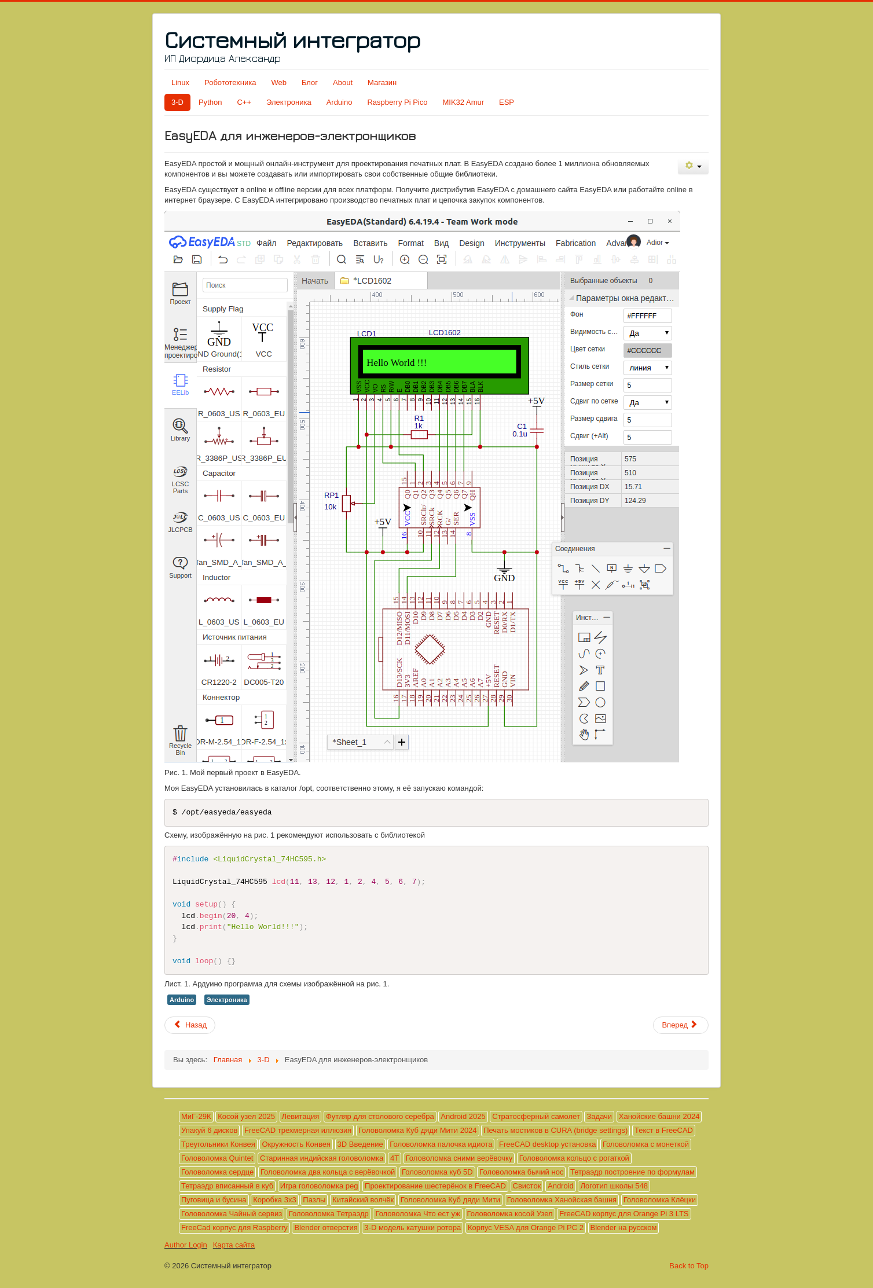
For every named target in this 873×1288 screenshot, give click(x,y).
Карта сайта (234, 1245)
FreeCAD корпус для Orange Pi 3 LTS (623, 1213)
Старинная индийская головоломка (321, 1158)
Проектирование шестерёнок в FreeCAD (435, 1185)
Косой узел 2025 (246, 1116)
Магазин (382, 82)
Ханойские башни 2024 (659, 1116)
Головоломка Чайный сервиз (231, 1213)
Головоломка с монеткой (646, 1144)
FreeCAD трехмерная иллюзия (297, 1130)
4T (394, 1158)
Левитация (301, 1116)
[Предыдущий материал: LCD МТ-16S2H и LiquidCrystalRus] (189, 1025)
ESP (506, 102)
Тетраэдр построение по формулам (632, 1172)
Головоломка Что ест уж (417, 1213)
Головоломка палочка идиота (441, 1144)
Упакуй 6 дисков (209, 1130)
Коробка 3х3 (274, 1199)
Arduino (340, 102)
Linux (180, 82)
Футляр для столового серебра (380, 1116)
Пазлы (314, 1199)
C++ (244, 102)
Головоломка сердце (217, 1172)
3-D (177, 102)
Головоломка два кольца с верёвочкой (328, 1172)
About (343, 82)
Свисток (527, 1185)
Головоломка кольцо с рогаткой (574, 1158)
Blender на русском (623, 1227)
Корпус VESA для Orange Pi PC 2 (526, 1227)
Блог (310, 82)
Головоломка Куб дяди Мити (450, 1199)
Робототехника (230, 82)
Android (561, 1185)
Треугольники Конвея (218, 1144)
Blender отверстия (325, 1227)
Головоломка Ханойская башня (562, 1199)
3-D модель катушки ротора (412, 1227)
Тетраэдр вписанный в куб (227, 1185)
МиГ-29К (196, 1116)
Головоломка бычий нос (521, 1172)
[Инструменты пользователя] (693, 166)
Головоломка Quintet (217, 1158)
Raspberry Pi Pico (397, 102)
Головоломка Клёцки (659, 1199)
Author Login (185, 1245)
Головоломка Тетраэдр (329, 1213)
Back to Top (689, 1265)
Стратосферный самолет (536, 1116)
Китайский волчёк (363, 1199)
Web (279, 82)
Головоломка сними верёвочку (459, 1158)
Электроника (288, 102)
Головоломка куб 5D (437, 1172)
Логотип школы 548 (613, 1185)
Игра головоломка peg (319, 1185)
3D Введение (360, 1144)
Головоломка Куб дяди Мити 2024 (417, 1130)
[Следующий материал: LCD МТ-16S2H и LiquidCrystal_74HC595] (681, 1025)
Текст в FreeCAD (663, 1130)
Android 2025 (463, 1116)
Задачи (599, 1116)
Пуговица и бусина (214, 1199)
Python (210, 102)
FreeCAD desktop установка (547, 1144)
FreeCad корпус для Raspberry (234, 1227)
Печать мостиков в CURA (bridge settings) (555, 1130)
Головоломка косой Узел (510, 1213)
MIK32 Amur (464, 102)
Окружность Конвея (296, 1144)
